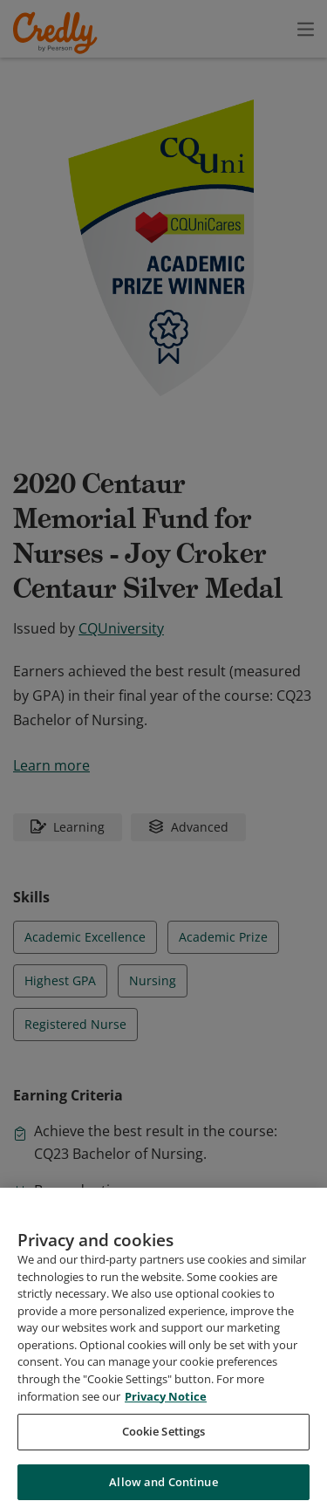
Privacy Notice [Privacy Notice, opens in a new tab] (166, 1476)
